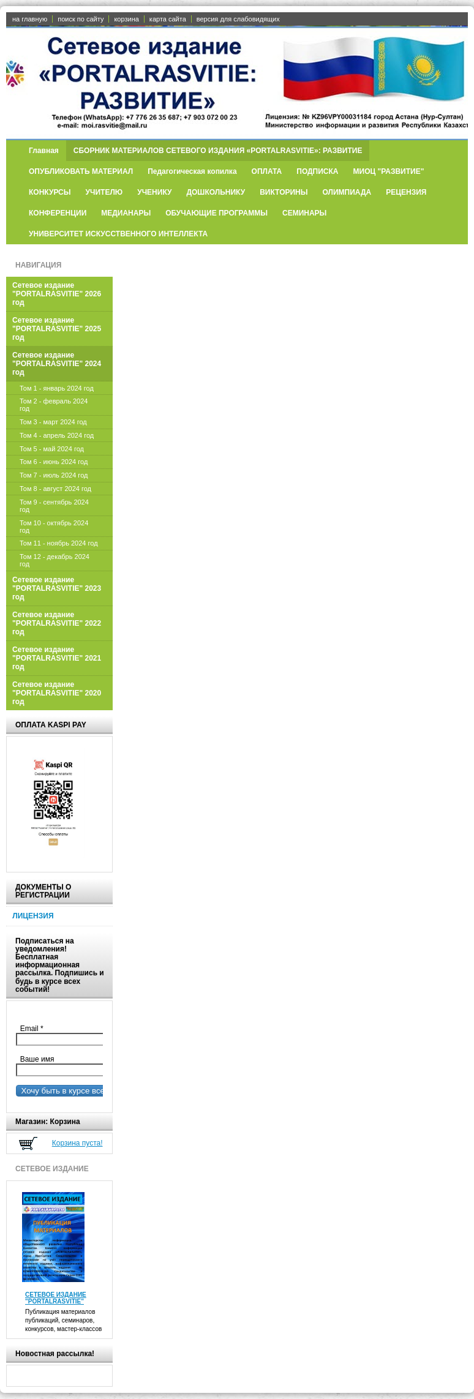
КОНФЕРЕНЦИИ (57, 213)
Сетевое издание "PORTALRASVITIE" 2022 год (56, 623)
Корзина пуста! (77, 1143)
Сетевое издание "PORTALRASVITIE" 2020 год (56, 693)
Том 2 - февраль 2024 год (54, 404)
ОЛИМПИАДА (347, 192)
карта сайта (167, 19)
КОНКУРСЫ (50, 192)
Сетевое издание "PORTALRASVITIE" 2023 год (56, 588)
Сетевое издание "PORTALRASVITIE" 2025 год (56, 329)
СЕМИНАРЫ (304, 213)
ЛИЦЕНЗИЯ (32, 916)
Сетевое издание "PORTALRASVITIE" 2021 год (56, 658)
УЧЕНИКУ (154, 192)
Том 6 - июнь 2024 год (54, 461)
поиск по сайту (80, 19)
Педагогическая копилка (192, 171)
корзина (126, 19)
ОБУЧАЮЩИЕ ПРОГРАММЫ (216, 213)
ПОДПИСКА (317, 171)
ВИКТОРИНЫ (283, 192)
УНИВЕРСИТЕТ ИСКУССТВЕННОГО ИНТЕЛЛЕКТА (118, 234)
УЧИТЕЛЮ (104, 192)
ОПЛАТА (267, 171)
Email (34, 1028)
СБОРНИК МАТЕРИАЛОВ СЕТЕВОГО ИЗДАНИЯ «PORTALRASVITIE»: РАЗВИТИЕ (218, 150)
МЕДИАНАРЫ (126, 213)
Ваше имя (35, 1059)
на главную (29, 19)
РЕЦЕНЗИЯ (406, 192)
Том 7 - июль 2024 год (54, 475)
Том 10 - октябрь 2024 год (54, 526)
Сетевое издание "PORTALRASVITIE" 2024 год (56, 364)
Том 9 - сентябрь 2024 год (54, 505)
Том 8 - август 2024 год (55, 488)
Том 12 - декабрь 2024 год (54, 560)
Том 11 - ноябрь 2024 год (59, 543)
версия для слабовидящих (238, 19)
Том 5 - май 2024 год (52, 448)
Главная (44, 150)
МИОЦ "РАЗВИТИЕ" (388, 171)
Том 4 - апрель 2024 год (57, 435)
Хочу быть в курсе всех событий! (81, 1090)
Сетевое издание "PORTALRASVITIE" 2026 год (56, 294)
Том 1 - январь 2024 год (57, 388)
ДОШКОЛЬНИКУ (215, 192)
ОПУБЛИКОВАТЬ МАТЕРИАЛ (81, 171)
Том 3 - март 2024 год (53, 422)
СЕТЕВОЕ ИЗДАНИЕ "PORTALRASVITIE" (55, 1298)
